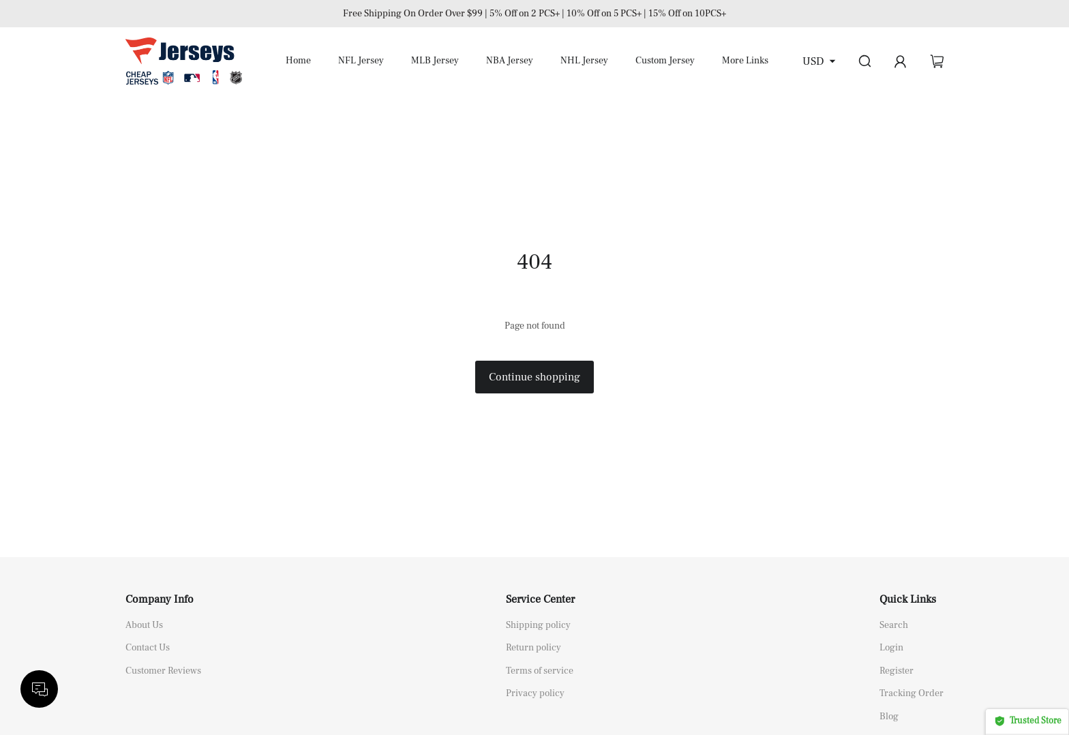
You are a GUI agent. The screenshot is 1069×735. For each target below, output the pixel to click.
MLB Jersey (435, 61)
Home (298, 61)
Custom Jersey (665, 61)
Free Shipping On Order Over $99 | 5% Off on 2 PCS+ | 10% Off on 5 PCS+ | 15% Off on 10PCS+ (534, 13)
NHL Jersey (584, 61)
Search (893, 625)
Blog (889, 716)
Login (891, 648)
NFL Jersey (361, 61)
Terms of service (539, 671)
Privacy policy (535, 693)
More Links (745, 61)
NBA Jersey (509, 61)
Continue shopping (534, 377)
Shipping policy (538, 625)
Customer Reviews (163, 671)
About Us (144, 625)
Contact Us (147, 648)
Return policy (533, 648)
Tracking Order (911, 693)
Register (896, 671)
